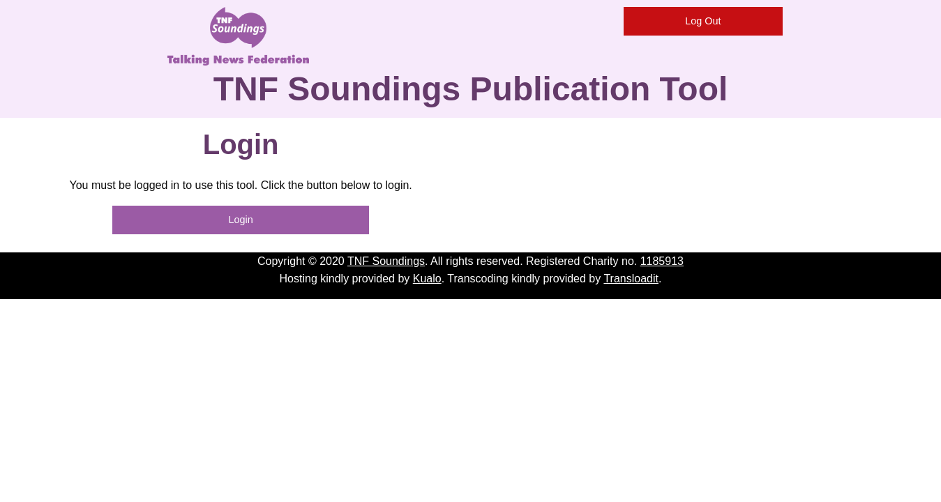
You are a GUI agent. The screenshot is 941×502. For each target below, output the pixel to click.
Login (241, 219)
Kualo (427, 278)
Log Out (703, 20)
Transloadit (630, 278)
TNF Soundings (386, 261)
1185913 (662, 261)
